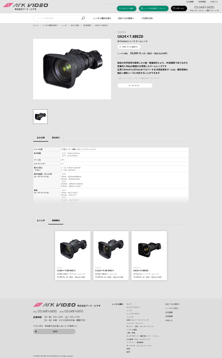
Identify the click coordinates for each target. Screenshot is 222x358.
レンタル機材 (117, 304)
